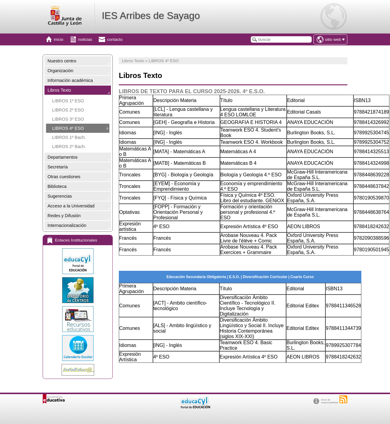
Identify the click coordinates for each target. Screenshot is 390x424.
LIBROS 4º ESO (68, 128)
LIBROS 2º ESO (68, 110)
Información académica (70, 80)
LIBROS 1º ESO (68, 100)
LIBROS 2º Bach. (69, 146)
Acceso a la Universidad (71, 205)
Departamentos (62, 157)
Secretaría (58, 166)
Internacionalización (67, 225)
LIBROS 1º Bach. (69, 137)
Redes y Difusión (64, 215)
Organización (60, 70)
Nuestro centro (62, 60)
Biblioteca (57, 186)
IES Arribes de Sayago (151, 15)
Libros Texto (59, 90)
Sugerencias (60, 196)
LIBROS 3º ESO (68, 119)
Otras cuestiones (64, 176)
